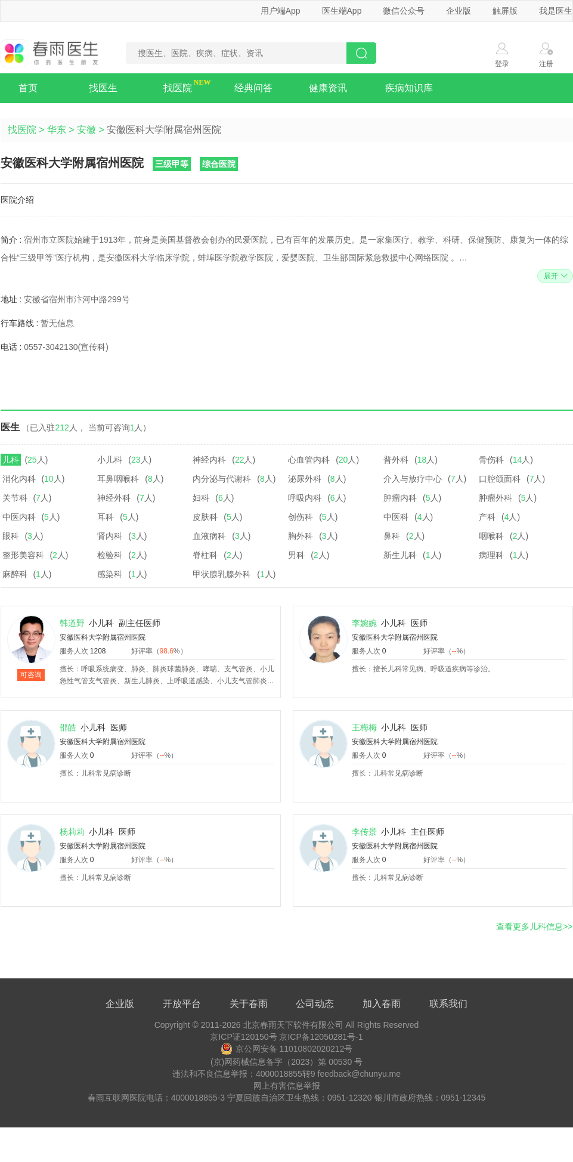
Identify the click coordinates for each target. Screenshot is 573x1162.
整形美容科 (23, 555)
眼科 (10, 536)
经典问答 (253, 88)
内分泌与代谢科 (222, 479)
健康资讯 (328, 88)
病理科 (491, 555)
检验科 (109, 555)
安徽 (86, 130)
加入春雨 (382, 1004)
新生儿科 (400, 555)
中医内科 (19, 517)
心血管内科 (309, 459)
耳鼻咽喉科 (118, 479)
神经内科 (209, 459)
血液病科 (209, 536)
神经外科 (114, 498)
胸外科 (300, 536)
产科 (487, 517)
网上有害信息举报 (286, 1085)
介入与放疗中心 (412, 479)
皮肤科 (205, 517)
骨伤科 (491, 459)
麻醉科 (14, 574)
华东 (56, 130)
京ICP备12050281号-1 (321, 1037)
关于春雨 (249, 1004)
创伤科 (300, 517)
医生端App (342, 11)
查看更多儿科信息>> (534, 926)
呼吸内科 (304, 498)
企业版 (458, 11)
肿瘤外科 (495, 498)
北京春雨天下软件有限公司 (293, 1025)
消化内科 (19, 479)
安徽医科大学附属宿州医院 (102, 637)
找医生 (103, 88)
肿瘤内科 (400, 498)
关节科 (14, 498)
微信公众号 (404, 11)
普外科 (395, 459)
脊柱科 (205, 555)
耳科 (105, 517)
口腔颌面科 (500, 479)
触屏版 (505, 11)
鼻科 (391, 536)
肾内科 (109, 536)
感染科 (109, 574)
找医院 (177, 88)
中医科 (395, 517)
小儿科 (109, 459)
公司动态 (315, 1004)
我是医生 (555, 11)
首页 (28, 88)
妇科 (201, 498)
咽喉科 (491, 536)
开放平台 (182, 1004)
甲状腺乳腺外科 (222, 574)
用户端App (281, 11)
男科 (296, 555)
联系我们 (448, 1004)
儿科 (10, 459)
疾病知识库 (409, 88)
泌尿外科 (304, 479)
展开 (554, 276)
